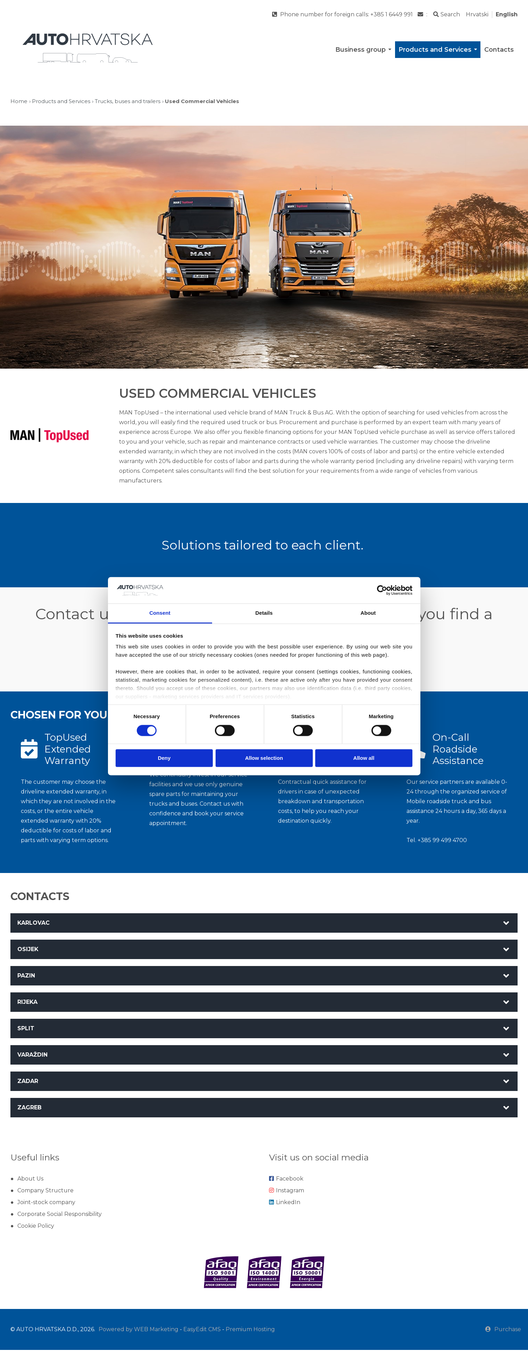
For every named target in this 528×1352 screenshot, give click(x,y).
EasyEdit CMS (202, 1331)
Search (446, 14)
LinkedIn (284, 1204)
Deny (164, 758)
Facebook (286, 1180)
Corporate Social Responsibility (59, 1216)
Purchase (503, 1331)
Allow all (364, 758)
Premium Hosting (250, 1331)
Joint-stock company (46, 1204)
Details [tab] (264, 613)
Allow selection (264, 758)
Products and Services (438, 49)
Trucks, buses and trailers (127, 101)
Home (18, 101)
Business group (363, 49)
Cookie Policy (35, 1228)
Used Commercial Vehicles (202, 101)
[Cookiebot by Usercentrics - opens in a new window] (382, 590)
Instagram (286, 1192)
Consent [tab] (159, 613)
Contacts (499, 49)
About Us (30, 1180)
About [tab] (368, 613)
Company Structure (45, 1192)
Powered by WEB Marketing (138, 1331)
